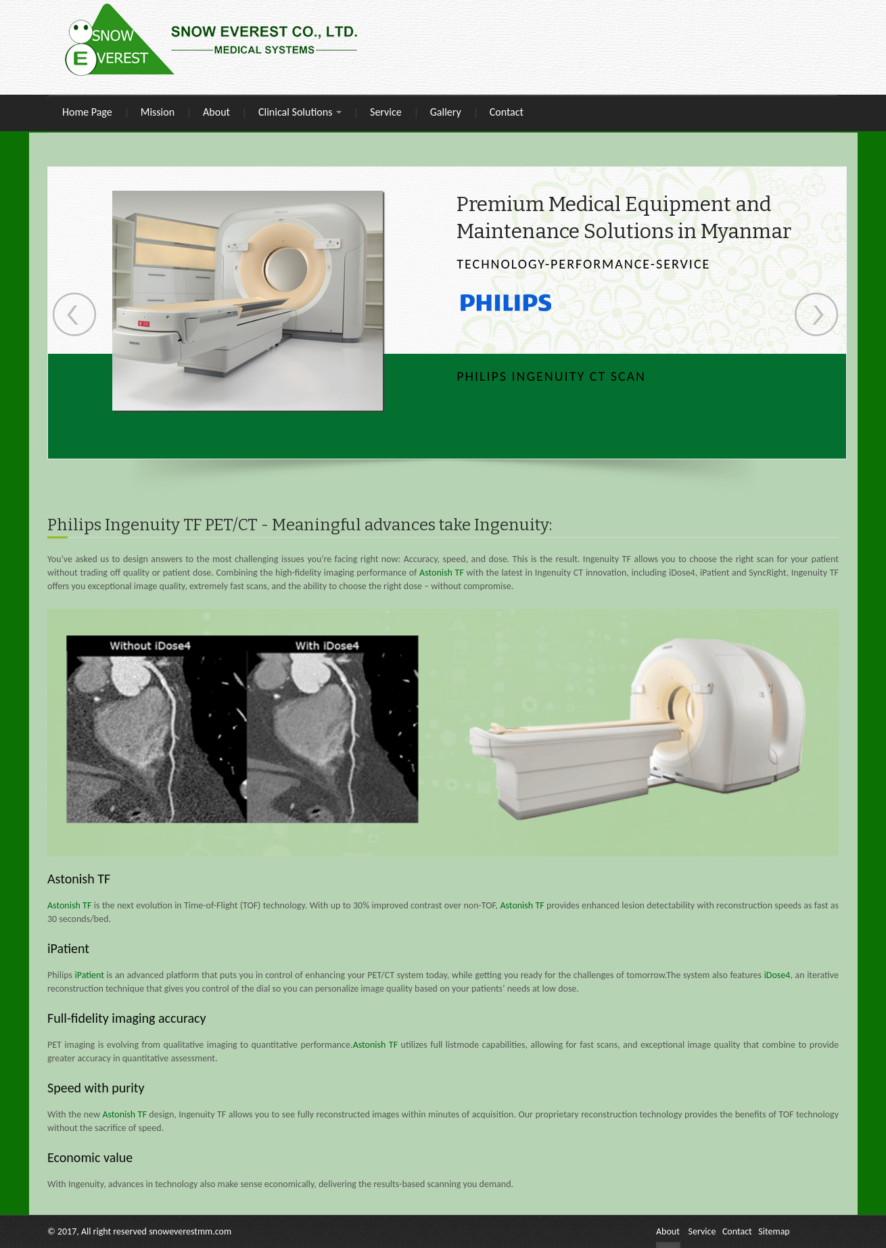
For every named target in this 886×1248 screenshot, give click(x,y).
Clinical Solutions (300, 112)
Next (817, 314)
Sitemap (773, 1231)
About (216, 112)
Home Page (87, 112)
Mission (157, 112)
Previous (74, 314)
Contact (506, 112)
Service (386, 112)
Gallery (445, 112)
